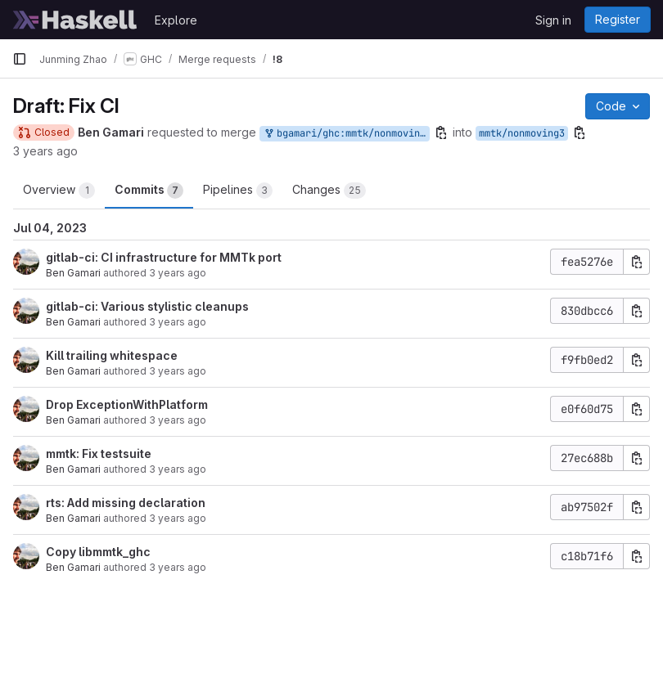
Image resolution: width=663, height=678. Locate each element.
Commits (149, 190)
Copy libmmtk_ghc (98, 552)
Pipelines (238, 190)
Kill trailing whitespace (112, 355)
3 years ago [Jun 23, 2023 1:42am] (177, 273)
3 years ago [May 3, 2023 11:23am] (177, 567)
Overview (59, 190)
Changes (329, 190)
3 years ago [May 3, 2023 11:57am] (177, 469)
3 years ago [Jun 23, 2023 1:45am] (177, 420)
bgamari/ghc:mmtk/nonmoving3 (346, 134)
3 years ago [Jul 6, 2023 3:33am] (45, 151)
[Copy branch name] (441, 132)
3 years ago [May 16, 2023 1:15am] (177, 518)
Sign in (553, 20)
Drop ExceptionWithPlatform (127, 404)
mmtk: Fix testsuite (98, 453)
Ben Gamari (73, 273)
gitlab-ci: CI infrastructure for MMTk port (164, 257)
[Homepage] (75, 20)
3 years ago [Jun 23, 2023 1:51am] (177, 371)
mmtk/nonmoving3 (522, 133)
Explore (176, 20)
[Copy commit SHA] (637, 262)
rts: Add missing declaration (125, 503)
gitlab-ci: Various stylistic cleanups (147, 306)
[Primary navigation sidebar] (20, 59)
